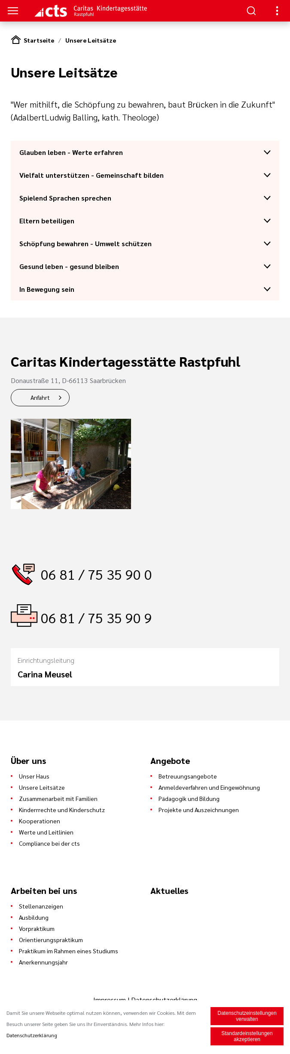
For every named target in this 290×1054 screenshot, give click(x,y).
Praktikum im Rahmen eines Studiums (68, 951)
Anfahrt (40, 397)
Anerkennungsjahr (43, 962)
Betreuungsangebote (188, 776)
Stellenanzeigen (41, 906)
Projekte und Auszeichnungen (199, 809)
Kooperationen (39, 821)
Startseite (39, 40)
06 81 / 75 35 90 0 (96, 574)
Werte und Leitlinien (46, 832)
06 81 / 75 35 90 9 (96, 617)
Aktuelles (169, 890)
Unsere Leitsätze (90, 40)
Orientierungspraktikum (51, 939)
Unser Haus (34, 776)
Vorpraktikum (37, 928)
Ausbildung (34, 917)
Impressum (110, 999)
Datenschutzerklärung (164, 999)
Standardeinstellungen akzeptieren (246, 1036)
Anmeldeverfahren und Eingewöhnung (209, 787)
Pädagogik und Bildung (189, 798)
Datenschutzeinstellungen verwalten (246, 1016)
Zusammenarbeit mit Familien (58, 798)
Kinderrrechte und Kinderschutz (62, 809)
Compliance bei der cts (49, 843)
